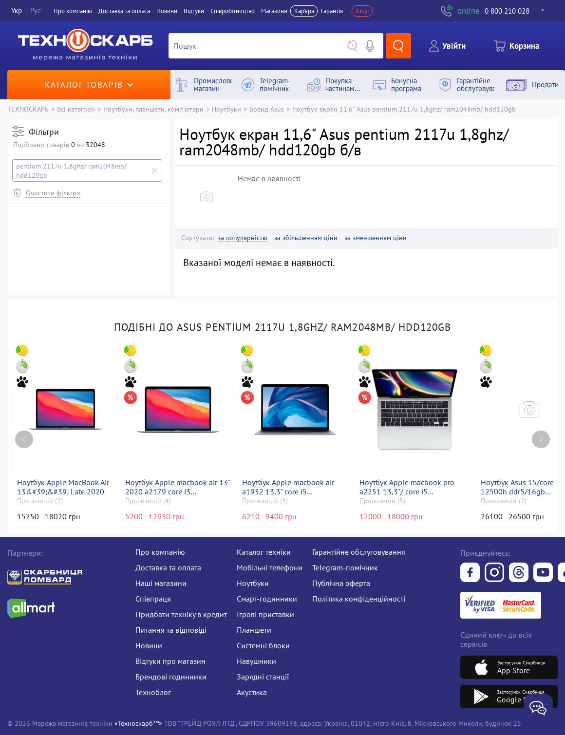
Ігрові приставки (265, 614)
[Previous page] (24, 440)
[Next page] (541, 440)
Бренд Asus (266, 108)
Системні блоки (263, 645)
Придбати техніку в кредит (181, 614)
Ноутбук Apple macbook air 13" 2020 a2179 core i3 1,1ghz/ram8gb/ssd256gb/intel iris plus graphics (178, 487)
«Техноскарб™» (138, 723)
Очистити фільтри (53, 192)
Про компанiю (73, 11)
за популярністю (242, 238)
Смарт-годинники (267, 598)
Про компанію (160, 552)
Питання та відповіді (171, 630)
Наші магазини (161, 583)
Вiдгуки (194, 11)
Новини (166, 11)
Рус (35, 11)
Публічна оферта (341, 583)
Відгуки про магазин (170, 661)
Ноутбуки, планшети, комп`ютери (153, 108)
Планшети (254, 630)
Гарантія (332, 11)
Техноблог (153, 692)
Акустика (252, 692)
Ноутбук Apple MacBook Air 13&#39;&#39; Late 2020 (63, 487)
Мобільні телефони (269, 567)
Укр (16, 11)
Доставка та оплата (124, 11)
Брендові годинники (171, 676)
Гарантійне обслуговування (358, 552)
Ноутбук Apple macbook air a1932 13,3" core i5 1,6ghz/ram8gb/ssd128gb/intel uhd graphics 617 (295, 487)
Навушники (256, 661)
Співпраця (153, 598)
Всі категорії (76, 108)
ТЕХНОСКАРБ (28, 108)
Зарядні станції (263, 676)
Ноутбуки (226, 108)
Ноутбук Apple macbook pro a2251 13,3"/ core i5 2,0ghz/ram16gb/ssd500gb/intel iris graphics (414, 487)
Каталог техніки (264, 552)
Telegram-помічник (345, 567)
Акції (362, 11)
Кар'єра (304, 11)
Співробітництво (232, 11)
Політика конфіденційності (358, 598)
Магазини (274, 11)
